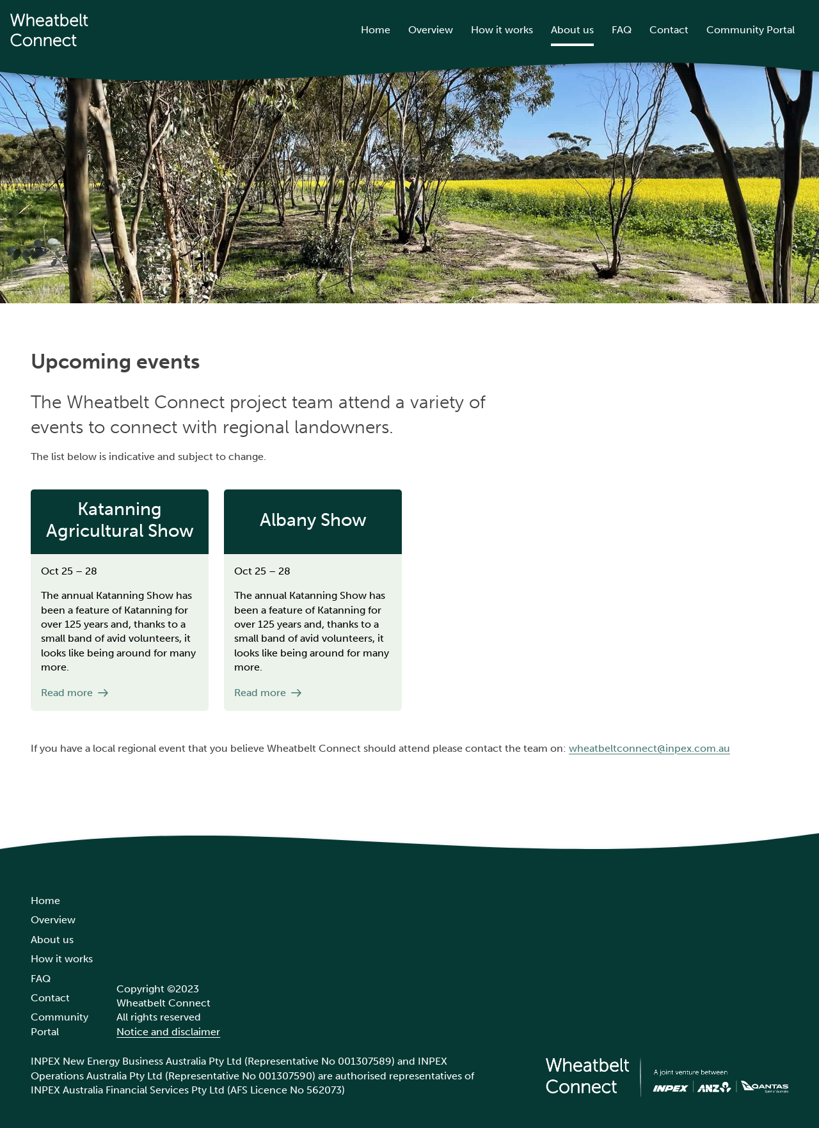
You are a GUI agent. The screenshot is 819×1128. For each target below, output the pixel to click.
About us (572, 30)
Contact (668, 30)
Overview (430, 30)
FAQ (622, 30)
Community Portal (750, 30)
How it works (502, 30)
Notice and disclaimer (168, 1032)
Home (375, 30)
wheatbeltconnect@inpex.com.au (649, 748)
